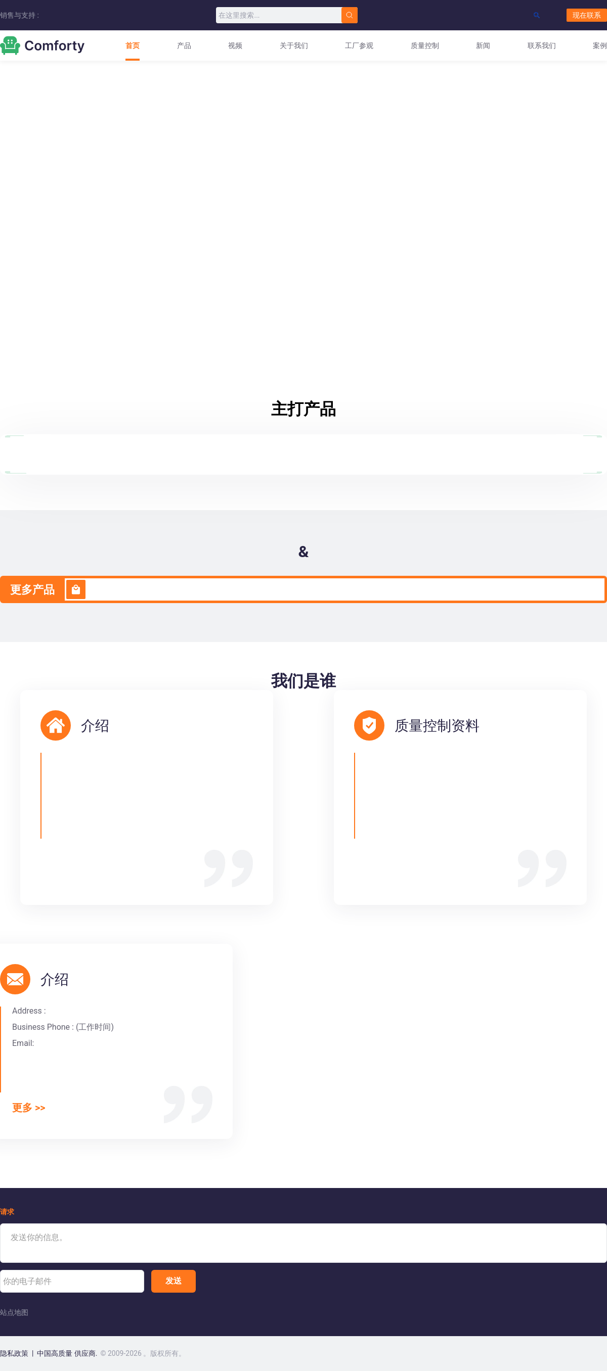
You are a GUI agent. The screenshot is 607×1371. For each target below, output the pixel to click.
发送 (173, 1281)
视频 (235, 45)
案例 (600, 45)
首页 (132, 45)
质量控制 (425, 45)
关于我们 (294, 45)
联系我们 (542, 45)
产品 (184, 45)
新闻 (483, 45)
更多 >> (29, 1108)
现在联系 (587, 15)
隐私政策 (14, 1353)
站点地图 (14, 1312)
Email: (23, 1043)
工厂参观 (359, 45)
